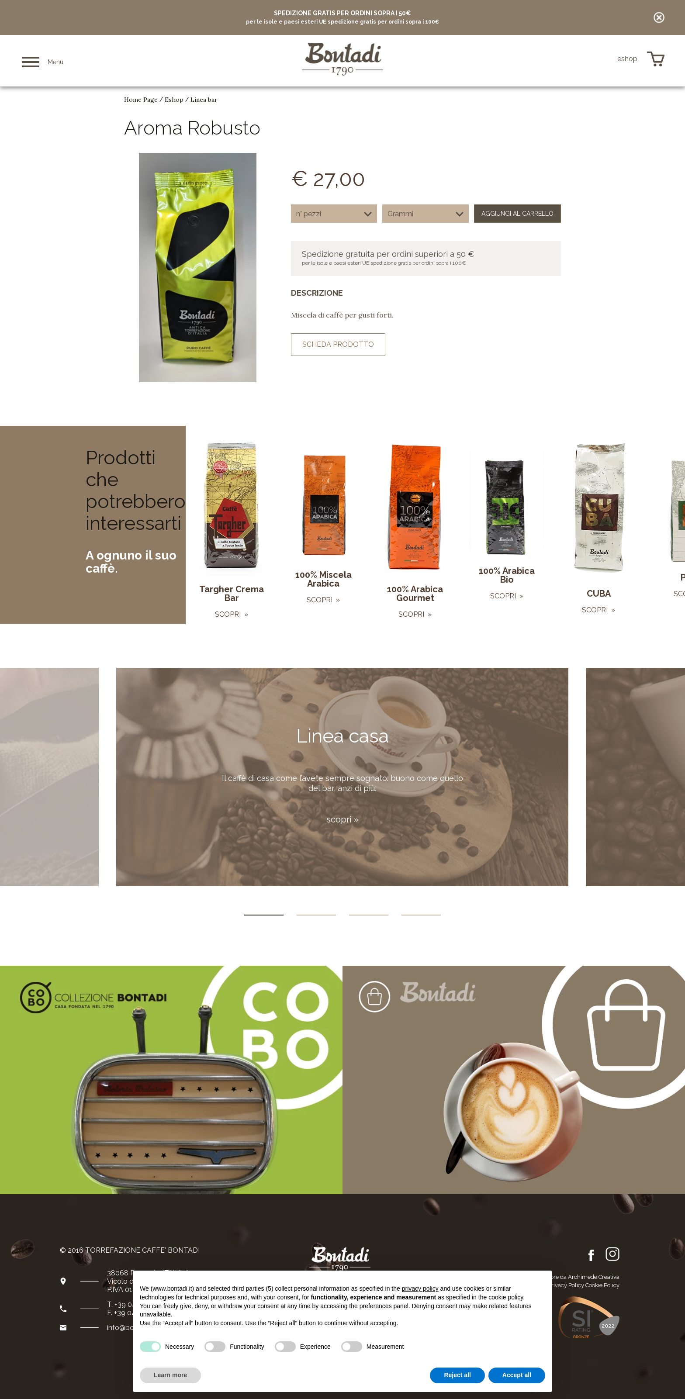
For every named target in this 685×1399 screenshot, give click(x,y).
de (602, 58)
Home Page (141, 100)
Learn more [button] (170, 1374)
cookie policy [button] (505, 1297)
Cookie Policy (602, 1285)
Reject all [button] (457, 1374)
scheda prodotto (338, 344)
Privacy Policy (566, 1285)
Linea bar (204, 100)
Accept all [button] (516, 1374)
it (578, 59)
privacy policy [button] (420, 1288)
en (590, 59)
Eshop (174, 100)
